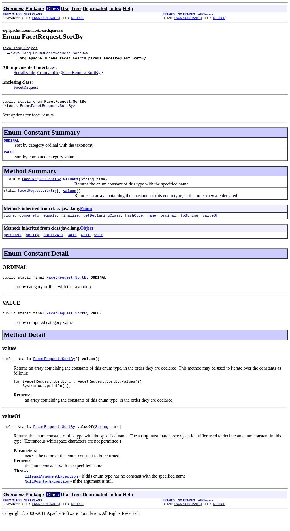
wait (72, 242)
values (69, 196)
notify (32, 242)
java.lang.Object (20, 48)
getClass (12, 242)
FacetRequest (26, 88)
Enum (24, 108)
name (151, 222)
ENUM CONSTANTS (45, 18)
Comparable (48, 73)
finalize (70, 222)
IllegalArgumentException (51, 488)
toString (189, 222)
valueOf (71, 184)
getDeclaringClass (102, 222)
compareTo (29, 222)
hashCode (134, 222)
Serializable (24, 73)
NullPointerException (47, 494)
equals (50, 222)
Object (86, 234)
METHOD (77, 18)
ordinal (168, 222)
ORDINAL (11, 143)
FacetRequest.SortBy (65, 53)
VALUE (9, 156)
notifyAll (53, 242)
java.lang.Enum (26, 53)
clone (9, 222)
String (87, 184)
